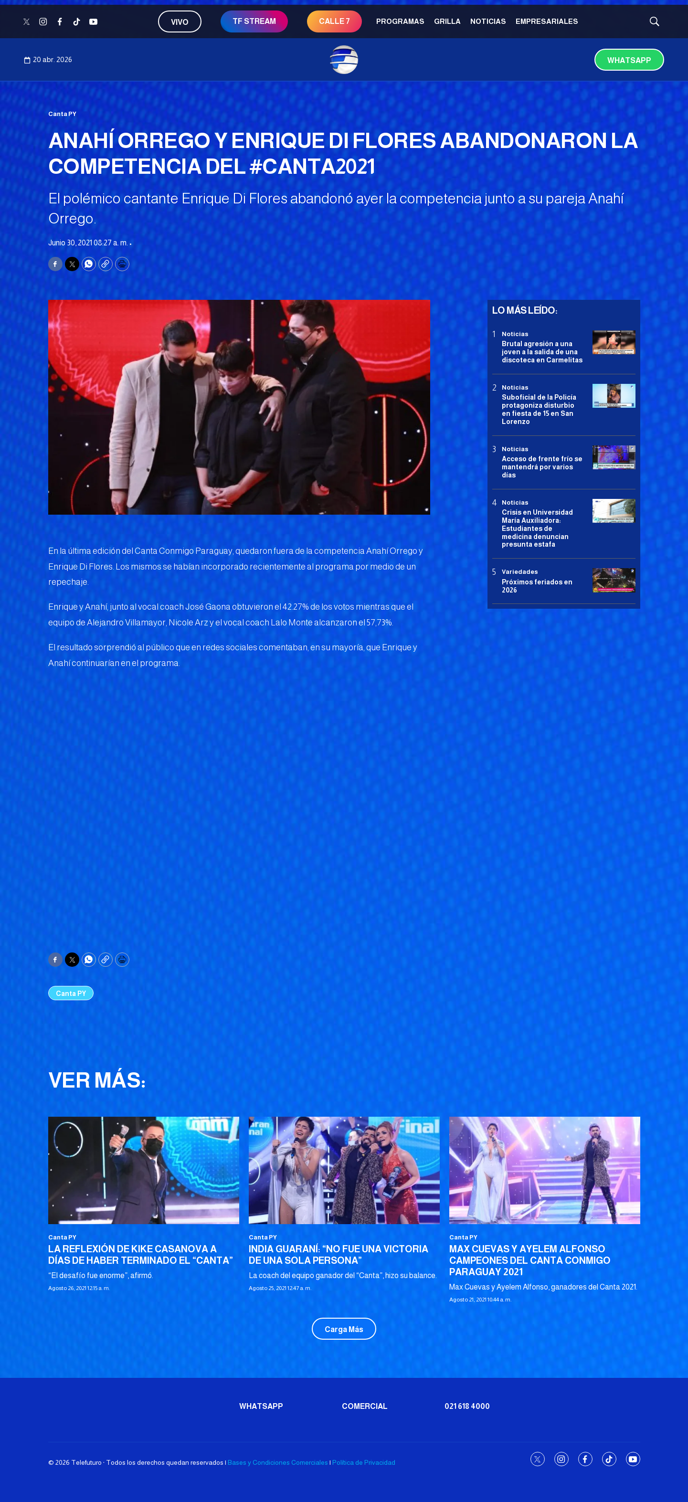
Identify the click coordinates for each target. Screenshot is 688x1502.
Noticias (488, 21)
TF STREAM (254, 21)
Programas (400, 21)
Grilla (447, 21)
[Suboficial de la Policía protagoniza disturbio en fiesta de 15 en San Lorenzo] (614, 396)
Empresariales (547, 21)
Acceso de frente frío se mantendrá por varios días (542, 467)
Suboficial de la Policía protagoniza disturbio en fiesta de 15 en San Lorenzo (539, 409)
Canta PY (62, 113)
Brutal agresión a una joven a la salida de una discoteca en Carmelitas (542, 352)
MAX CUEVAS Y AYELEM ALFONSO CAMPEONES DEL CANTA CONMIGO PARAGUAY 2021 (530, 1260)
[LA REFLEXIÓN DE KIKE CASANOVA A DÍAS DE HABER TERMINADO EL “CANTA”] (143, 1170)
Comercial (365, 1406)
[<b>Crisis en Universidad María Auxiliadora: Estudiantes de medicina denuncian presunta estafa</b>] (614, 511)
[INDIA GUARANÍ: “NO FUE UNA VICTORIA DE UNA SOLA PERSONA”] (344, 1170)
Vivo (180, 22)
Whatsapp (629, 60)
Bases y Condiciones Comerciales (278, 1462)
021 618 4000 (467, 1406)
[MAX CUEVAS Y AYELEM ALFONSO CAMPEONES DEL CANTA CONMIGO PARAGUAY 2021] (544, 1170)
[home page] (344, 59)
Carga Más (344, 1329)
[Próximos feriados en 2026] (614, 580)
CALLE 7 (334, 21)
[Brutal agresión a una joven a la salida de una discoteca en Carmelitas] (614, 342)
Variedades (520, 571)
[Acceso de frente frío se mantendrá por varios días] (614, 457)
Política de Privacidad (363, 1462)
